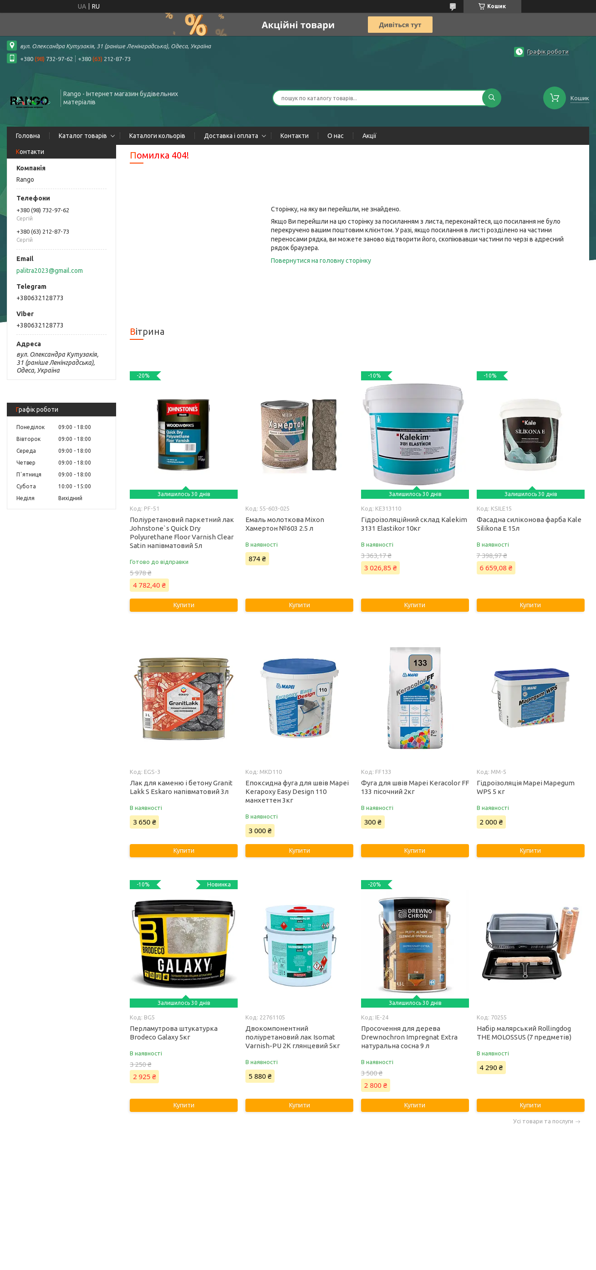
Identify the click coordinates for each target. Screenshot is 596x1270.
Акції (369, 136)
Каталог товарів (83, 136)
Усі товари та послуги (543, 1121)
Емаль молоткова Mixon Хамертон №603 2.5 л (284, 524)
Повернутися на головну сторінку (321, 260)
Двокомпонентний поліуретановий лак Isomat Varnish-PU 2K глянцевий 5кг (292, 1037)
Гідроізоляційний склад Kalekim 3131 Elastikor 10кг (414, 524)
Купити (183, 605)
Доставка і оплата (231, 136)
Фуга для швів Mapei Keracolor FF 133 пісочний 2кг (415, 787)
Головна (28, 136)
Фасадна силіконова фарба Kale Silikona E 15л (529, 524)
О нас (335, 136)
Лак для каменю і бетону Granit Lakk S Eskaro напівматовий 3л (181, 787)
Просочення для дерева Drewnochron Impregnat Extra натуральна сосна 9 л (409, 1037)
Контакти (294, 136)
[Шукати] (491, 98)
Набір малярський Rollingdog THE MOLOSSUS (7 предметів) (524, 1032)
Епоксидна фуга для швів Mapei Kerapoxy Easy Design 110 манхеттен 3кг (297, 791)
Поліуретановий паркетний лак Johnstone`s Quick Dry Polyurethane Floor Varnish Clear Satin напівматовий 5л (182, 532)
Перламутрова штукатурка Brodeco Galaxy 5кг (174, 1032)
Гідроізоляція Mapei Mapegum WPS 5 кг (526, 787)
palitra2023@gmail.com (49, 270)
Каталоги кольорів (157, 136)
